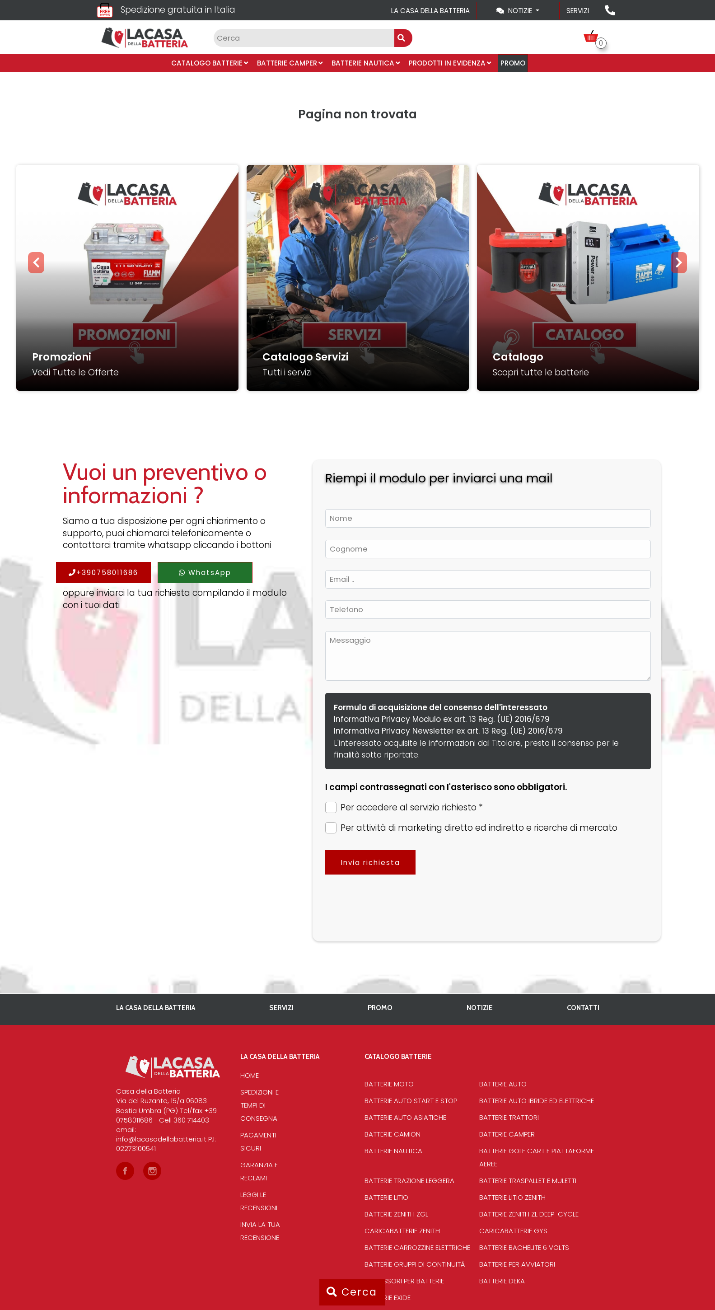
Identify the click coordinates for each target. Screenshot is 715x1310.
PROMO (512, 63)
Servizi (577, 10)
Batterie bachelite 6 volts (524, 1247)
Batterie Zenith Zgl (396, 1214)
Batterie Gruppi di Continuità (415, 1264)
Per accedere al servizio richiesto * (404, 808)
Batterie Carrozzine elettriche (417, 1247)
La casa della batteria (430, 10)
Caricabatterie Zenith (402, 1230)
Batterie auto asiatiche (405, 1117)
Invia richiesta (370, 862)
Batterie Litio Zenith (512, 1197)
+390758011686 (103, 572)
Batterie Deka (502, 1281)
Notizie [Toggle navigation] (515, 10)
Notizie (480, 1007)
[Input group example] (304, 38)
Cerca (352, 1292)
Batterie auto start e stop (411, 1100)
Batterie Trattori (509, 1117)
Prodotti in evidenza (450, 63)
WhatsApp (205, 572)
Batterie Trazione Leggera (409, 1180)
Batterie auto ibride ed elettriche (536, 1100)
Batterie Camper (289, 63)
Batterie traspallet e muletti (527, 1180)
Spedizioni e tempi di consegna (259, 1105)
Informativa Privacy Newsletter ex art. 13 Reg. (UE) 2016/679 (448, 730)
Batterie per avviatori (517, 1264)
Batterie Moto (389, 1084)
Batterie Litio (386, 1197)
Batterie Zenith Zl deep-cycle (529, 1214)
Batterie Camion (393, 1134)
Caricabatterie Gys (513, 1230)
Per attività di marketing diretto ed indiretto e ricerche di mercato (471, 828)
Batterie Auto (503, 1084)
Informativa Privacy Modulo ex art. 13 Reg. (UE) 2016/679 (442, 719)
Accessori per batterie (404, 1281)
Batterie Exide (388, 1297)
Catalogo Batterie (209, 63)
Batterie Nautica (366, 63)
